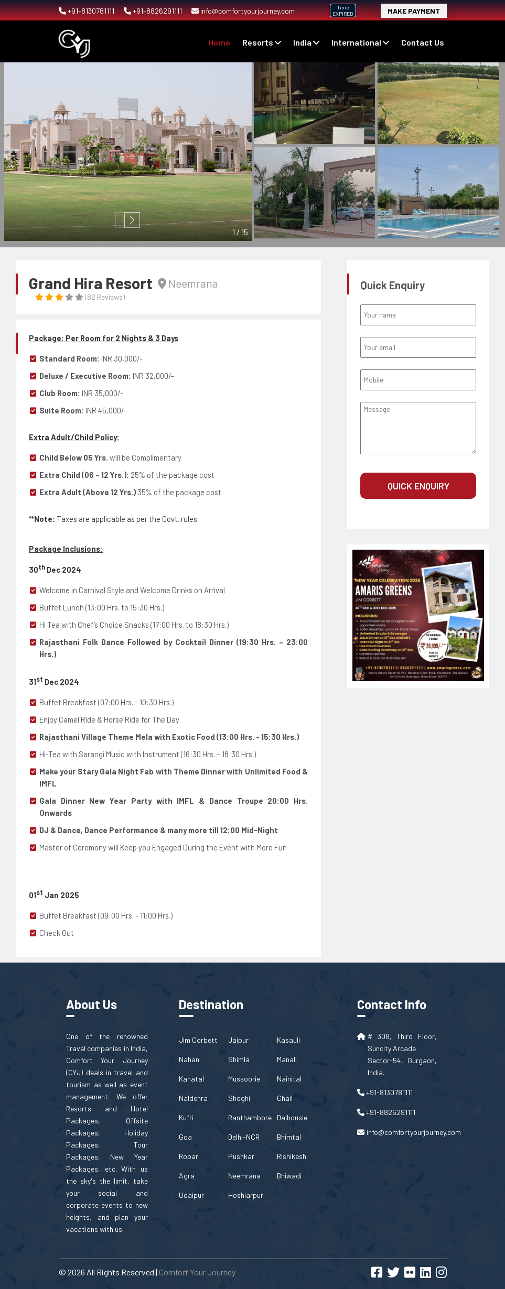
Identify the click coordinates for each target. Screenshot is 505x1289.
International (360, 42)
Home (219, 42)
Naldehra (193, 1098)
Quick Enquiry (418, 485)
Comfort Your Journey (197, 1272)
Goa (185, 1136)
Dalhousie (292, 1117)
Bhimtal (289, 1136)
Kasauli (288, 1039)
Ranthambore (250, 1117)
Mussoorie (244, 1078)
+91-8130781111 (87, 10)
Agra (187, 1175)
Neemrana (244, 1175)
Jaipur (238, 1039)
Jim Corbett (198, 1039)
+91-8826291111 (154, 10)
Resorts (261, 42)
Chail (285, 1098)
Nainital (289, 1078)
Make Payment (414, 10)
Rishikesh (291, 1156)
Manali (287, 1059)
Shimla (239, 1059)
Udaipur (191, 1194)
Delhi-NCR (244, 1136)
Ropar (188, 1156)
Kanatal (191, 1078)
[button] (132, 220)
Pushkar (241, 1156)
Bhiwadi (289, 1175)
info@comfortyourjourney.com (243, 10)
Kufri (186, 1117)
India (306, 42)
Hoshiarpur (245, 1194)
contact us (422, 42)
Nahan (189, 1059)
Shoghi (239, 1098)
